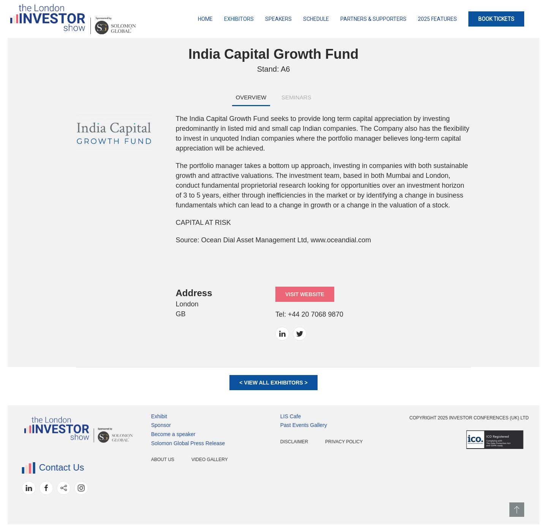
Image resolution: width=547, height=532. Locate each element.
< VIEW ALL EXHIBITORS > (273, 383)
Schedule (316, 19)
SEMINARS (296, 97)
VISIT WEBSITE (304, 294)
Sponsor (137, 425)
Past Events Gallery (280, 425)
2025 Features (437, 19)
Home (205, 19)
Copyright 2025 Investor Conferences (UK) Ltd (445, 418)
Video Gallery (186, 459)
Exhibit (136, 416)
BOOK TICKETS (496, 19)
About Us (139, 459)
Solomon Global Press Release (165, 443)
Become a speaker (150, 434)
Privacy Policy (320, 441)
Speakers (278, 19)
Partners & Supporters (373, 19)
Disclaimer (271, 441)
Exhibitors (239, 19)
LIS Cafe (267, 416)
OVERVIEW (251, 97)
